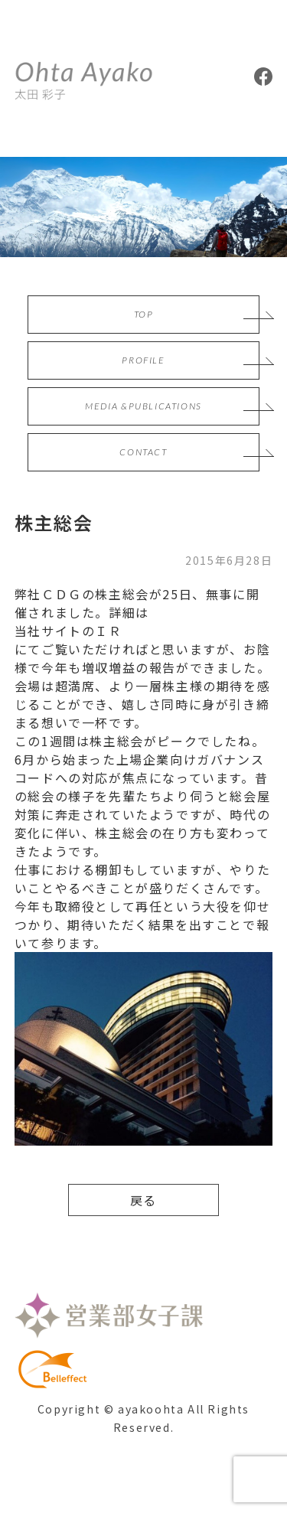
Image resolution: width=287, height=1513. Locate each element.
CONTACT (143, 452)
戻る (143, 1200)
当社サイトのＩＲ (68, 630)
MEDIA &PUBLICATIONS (143, 406)
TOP (144, 314)
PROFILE (143, 360)
